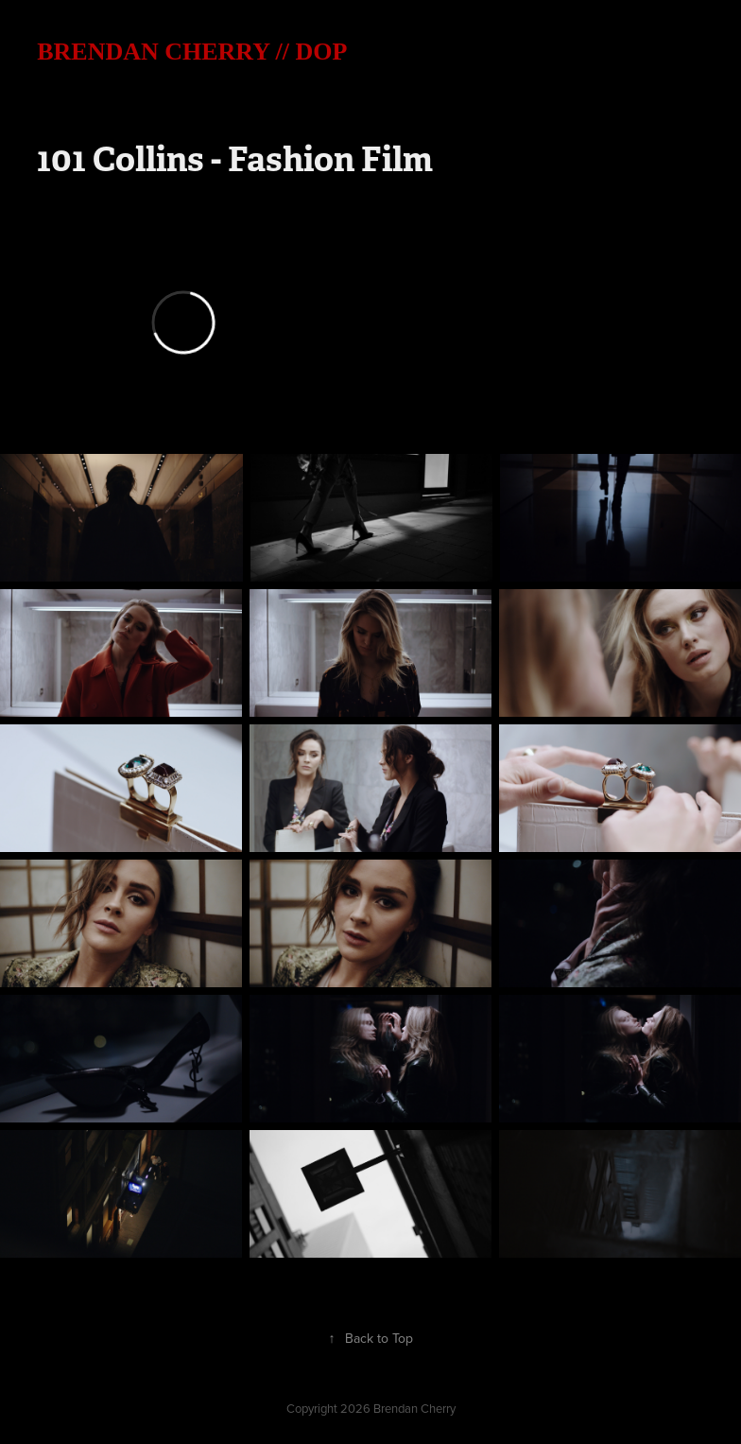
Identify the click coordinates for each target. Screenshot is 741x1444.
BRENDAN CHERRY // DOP (192, 51)
